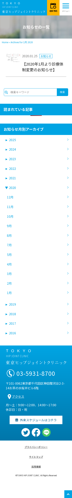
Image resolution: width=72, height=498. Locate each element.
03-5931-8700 (36, 373)
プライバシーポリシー (36, 446)
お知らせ (46, 56)
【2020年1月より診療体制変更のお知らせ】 (42, 66)
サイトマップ (36, 456)
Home (5, 42)
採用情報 (36, 466)
